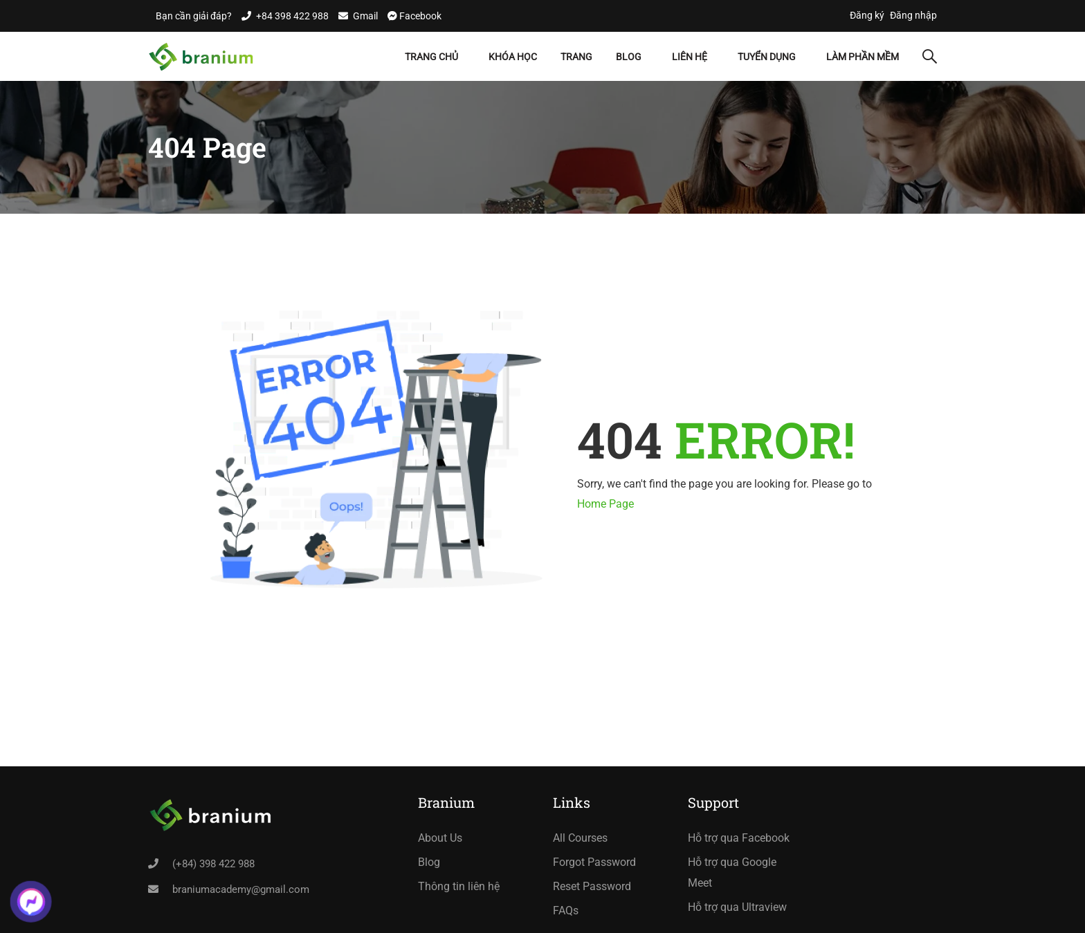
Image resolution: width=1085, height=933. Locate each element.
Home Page (605, 503)
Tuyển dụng (767, 56)
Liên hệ (689, 56)
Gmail (365, 15)
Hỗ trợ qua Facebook (739, 837)
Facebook (419, 15)
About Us (440, 837)
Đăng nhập (913, 15)
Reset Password (592, 886)
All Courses (580, 837)
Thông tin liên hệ (459, 886)
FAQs (565, 910)
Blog (628, 56)
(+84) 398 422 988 (213, 864)
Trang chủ (431, 56)
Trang (576, 56)
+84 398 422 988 (292, 15)
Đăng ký (867, 15)
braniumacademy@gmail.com (240, 889)
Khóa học (513, 56)
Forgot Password (594, 862)
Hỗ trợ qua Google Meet (732, 872)
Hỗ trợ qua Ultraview (737, 907)
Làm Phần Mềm (862, 56)
